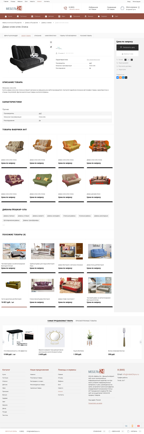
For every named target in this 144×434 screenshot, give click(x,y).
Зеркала (4, 404)
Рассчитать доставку (123, 66)
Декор (4, 408)
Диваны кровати (38, 215)
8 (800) (22, 431)
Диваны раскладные (101, 215)
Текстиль (5, 414)
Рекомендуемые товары (37, 384)
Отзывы (13, 1)
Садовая (4, 397)
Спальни (4, 380)
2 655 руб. (43, 354)
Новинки (32, 374)
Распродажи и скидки (36, 380)
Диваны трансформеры (31, 220)
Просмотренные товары (86, 320)
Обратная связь (9, 431)
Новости (32, 1)
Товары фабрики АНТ (14, 129)
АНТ (90, 63)
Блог (26, 1)
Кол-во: (121, 60)
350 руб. (111, 354)
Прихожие (5, 391)
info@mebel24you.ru (131, 374)
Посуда (4, 411)
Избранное (93, 7)
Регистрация (136, 1)
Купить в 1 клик (127, 54)
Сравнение (111, 7)
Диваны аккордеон (53, 215)
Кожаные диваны (85, 215)
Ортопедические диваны (12, 220)
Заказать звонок (74, 9)
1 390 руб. (77, 354)
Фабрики (20, 1)
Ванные (4, 394)
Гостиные (5, 377)
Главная (6, 1)
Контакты (47, 1)
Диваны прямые (9, 215)
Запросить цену (127, 47)
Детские (4, 384)
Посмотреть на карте (95, 403)
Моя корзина (133, 7)
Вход (129, 1)
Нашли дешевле (122, 63)
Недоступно (121, 69)
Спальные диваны (69, 215)
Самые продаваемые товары (60, 320)
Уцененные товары (36, 387)
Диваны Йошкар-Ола (14, 209)
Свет (3, 401)
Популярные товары (36, 377)
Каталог (39, 1)
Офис (4, 387)
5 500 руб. (10, 354)
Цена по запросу (8, 163)
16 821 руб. (14, 303)
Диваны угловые (23, 215)
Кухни (4, 374)
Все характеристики (93, 59)
